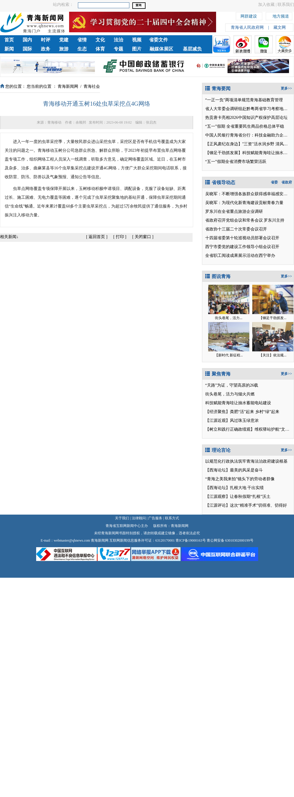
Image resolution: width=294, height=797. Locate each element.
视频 (136, 39)
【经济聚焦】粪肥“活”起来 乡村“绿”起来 (242, 412)
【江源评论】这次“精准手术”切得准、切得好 (246, 505)
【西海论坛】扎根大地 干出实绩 (234, 488)
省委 (274, 182)
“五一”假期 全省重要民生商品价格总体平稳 (244, 126)
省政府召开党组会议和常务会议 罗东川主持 (245, 220)
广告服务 (155, 518)
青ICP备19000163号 (191, 540)
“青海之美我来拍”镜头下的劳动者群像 (240, 479)
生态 (82, 48)
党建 (64, 39)
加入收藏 (266, 4)
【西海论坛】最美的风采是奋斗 (234, 470)
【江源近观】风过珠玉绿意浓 (232, 420)
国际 (27, 48)
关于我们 (122, 518)
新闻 (9, 48)
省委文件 (158, 39)
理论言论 (217, 450)
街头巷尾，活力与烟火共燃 (230, 394)
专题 (118, 48)
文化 (100, 39)
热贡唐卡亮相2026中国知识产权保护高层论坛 (246, 117)
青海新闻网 (68, 86)
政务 (45, 48)
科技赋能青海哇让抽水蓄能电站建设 (238, 403)
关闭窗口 (143, 237)
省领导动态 (220, 182)
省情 (82, 39)
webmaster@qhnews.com (72, 540)
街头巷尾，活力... (228, 318)
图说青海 (217, 276)
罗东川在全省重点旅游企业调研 (234, 211)
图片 (136, 48)
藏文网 (279, 27)
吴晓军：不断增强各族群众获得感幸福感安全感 (248, 194)
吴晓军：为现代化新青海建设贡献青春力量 (244, 202)
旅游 (64, 48)
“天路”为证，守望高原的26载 (231, 385)
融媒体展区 (161, 48)
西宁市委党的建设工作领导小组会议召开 (242, 247)
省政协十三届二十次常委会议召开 (236, 229)
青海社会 (91, 86)
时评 (45, 39)
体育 (100, 48)
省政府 (286, 182)
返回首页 (96, 237)
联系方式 (172, 518)
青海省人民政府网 (247, 27)
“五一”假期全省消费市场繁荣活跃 (235, 161)
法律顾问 (139, 518)
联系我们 (286, 4)
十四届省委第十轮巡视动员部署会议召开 (242, 238)
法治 (118, 39)
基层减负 (192, 48)
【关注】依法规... (272, 355)
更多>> (286, 88)
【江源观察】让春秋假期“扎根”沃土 (237, 496)
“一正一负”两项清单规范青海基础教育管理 (244, 100)
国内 (27, 39)
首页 (9, 39)
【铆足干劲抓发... (272, 318)
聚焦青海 (217, 373)
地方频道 (281, 15)
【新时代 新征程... (229, 355)
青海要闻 (217, 88)
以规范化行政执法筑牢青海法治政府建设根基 (246, 461)
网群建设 (248, 15)
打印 (120, 237)
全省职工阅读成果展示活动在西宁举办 (240, 255)
